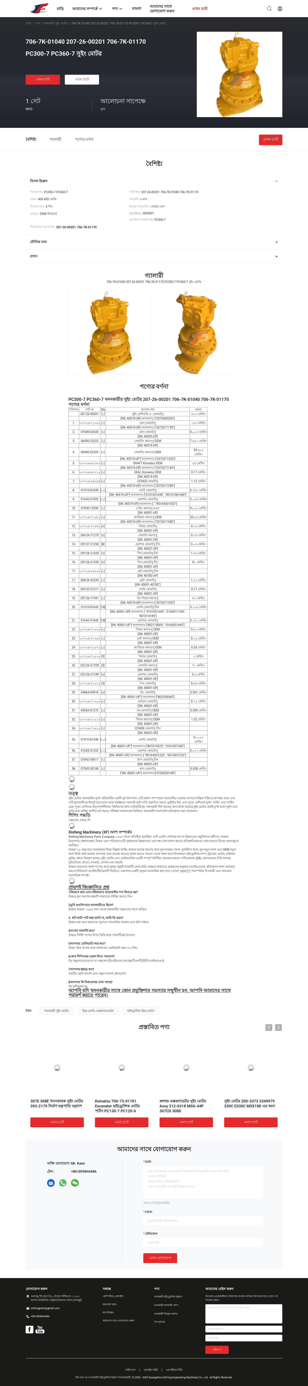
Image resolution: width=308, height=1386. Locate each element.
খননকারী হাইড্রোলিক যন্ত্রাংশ (168, 1296)
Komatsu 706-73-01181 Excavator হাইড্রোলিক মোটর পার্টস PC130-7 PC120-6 (117, 1106)
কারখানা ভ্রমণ (110, 1304)
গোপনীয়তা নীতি (174, 1369)
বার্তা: (148, 1161)
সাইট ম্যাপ (130, 1369)
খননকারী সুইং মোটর (55, 23)
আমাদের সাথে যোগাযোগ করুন (118, 1320)
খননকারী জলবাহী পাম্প (166, 1305)
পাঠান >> (217, 1349)
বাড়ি (28, 23)
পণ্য (37, 23)
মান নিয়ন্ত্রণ (108, 1312)
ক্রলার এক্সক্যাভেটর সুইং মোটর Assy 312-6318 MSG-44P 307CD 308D (183, 1106)
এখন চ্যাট (43, 79)
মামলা (136, 8)
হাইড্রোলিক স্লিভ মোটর (140, 1011)
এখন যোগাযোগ (160, 1258)
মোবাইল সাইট (151, 1369)
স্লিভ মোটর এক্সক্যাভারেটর (98, 1011)
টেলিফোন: (151, 1233)
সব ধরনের (159, 1321)
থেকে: (149, 1212)
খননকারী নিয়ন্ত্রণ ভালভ (166, 1313)
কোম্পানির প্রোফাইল (113, 1296)
